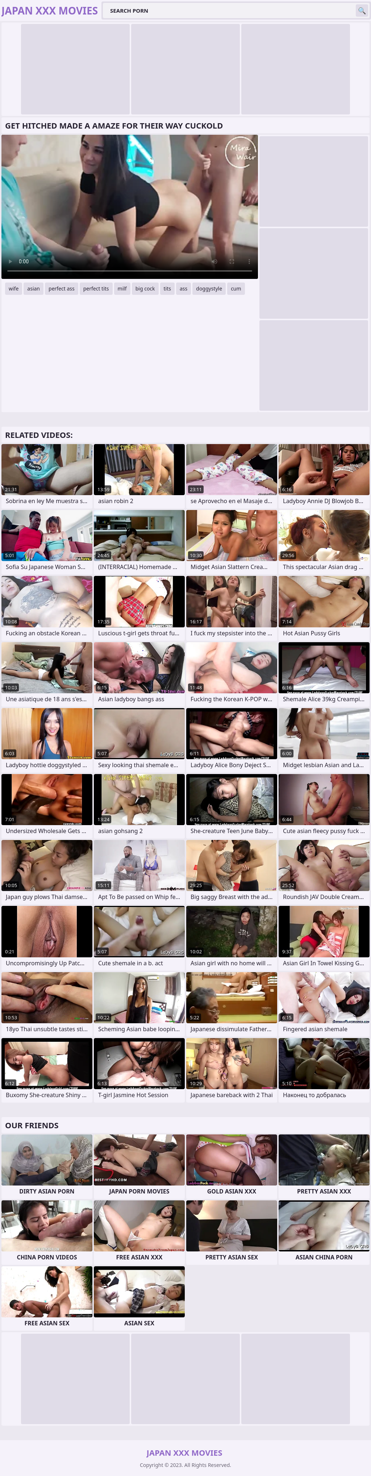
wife (13, 288)
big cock (145, 288)
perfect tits (96, 288)
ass (183, 288)
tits (167, 288)
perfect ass (62, 288)
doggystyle (209, 288)
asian (33, 288)
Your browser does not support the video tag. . (129, 207)
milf (122, 288)
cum (236, 288)
